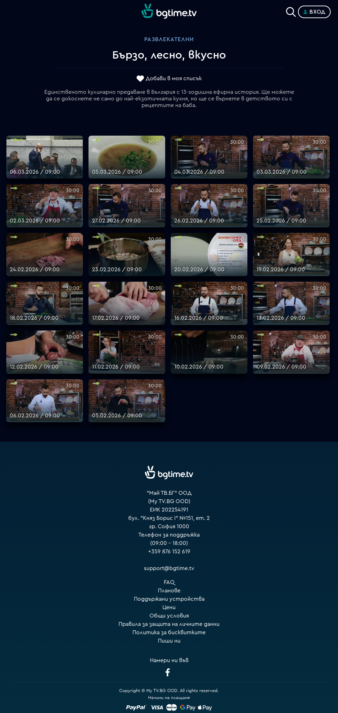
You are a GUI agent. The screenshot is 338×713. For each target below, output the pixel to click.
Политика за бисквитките (169, 632)
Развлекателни (169, 39)
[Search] (291, 10)
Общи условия (169, 616)
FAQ (169, 582)
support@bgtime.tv (169, 568)
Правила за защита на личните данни (169, 624)
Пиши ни (169, 641)
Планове (169, 590)
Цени (169, 607)
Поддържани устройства (169, 599)
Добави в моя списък (174, 78)
